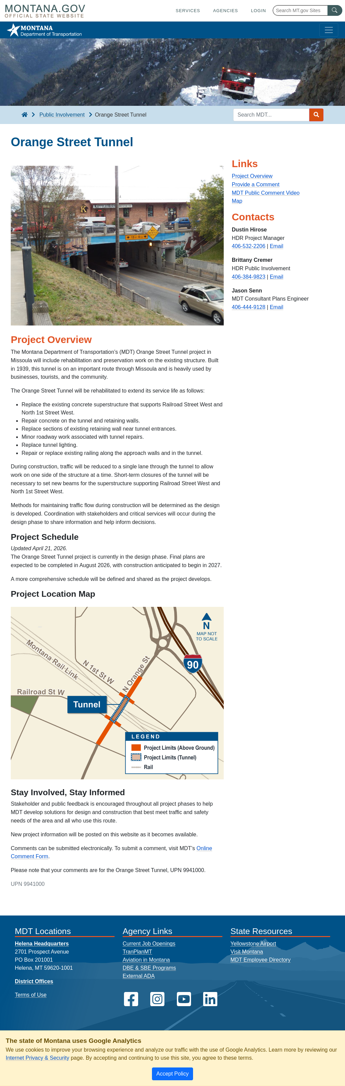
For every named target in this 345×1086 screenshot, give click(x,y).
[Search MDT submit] (316, 114)
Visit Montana (246, 952)
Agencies (225, 10)
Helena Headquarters (42, 944)
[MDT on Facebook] (131, 999)
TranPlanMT (137, 952)
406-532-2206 (248, 246)
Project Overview (252, 176)
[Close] (172, 1073)
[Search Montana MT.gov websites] (307, 10)
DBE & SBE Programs (149, 968)
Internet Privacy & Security (37, 1058)
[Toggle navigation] (328, 30)
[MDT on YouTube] (184, 999)
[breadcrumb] (25, 115)
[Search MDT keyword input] (271, 114)
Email (276, 246)
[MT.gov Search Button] (334, 10)
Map (237, 201)
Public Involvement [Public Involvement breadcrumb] (62, 115)
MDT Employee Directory (260, 960)
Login (258, 10)
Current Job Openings (149, 944)
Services (188, 10)
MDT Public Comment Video (266, 193)
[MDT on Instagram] (157, 999)
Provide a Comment (255, 184)
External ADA (139, 976)
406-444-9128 (248, 307)
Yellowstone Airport (253, 944)
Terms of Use (30, 995)
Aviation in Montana (146, 960)
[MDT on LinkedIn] (210, 999)
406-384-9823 (248, 277)
